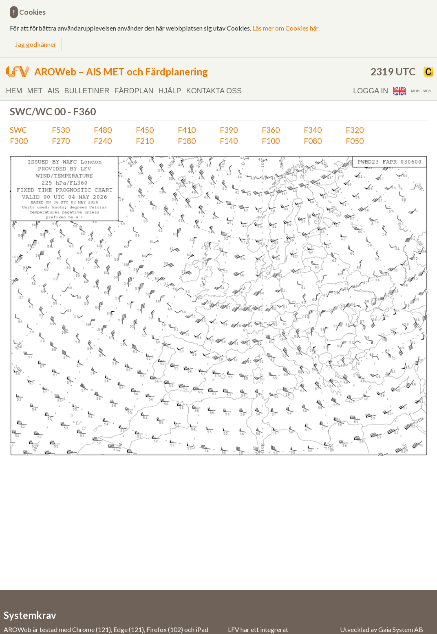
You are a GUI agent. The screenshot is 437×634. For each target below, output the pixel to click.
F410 (187, 129)
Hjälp (170, 91)
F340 (313, 129)
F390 (229, 129)
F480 (103, 129)
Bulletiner (87, 91)
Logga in (370, 91)
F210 (145, 140)
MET (35, 91)
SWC (18, 129)
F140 (229, 140)
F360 (271, 129)
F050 (355, 140)
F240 (103, 140)
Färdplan (134, 91)
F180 (187, 140)
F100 (271, 140)
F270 (61, 140)
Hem (14, 91)
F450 (145, 129)
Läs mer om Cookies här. (286, 28)
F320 (355, 129)
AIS (54, 91)
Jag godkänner (35, 44)
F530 (61, 129)
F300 (19, 140)
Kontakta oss (214, 91)
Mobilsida (421, 91)
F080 (313, 140)
